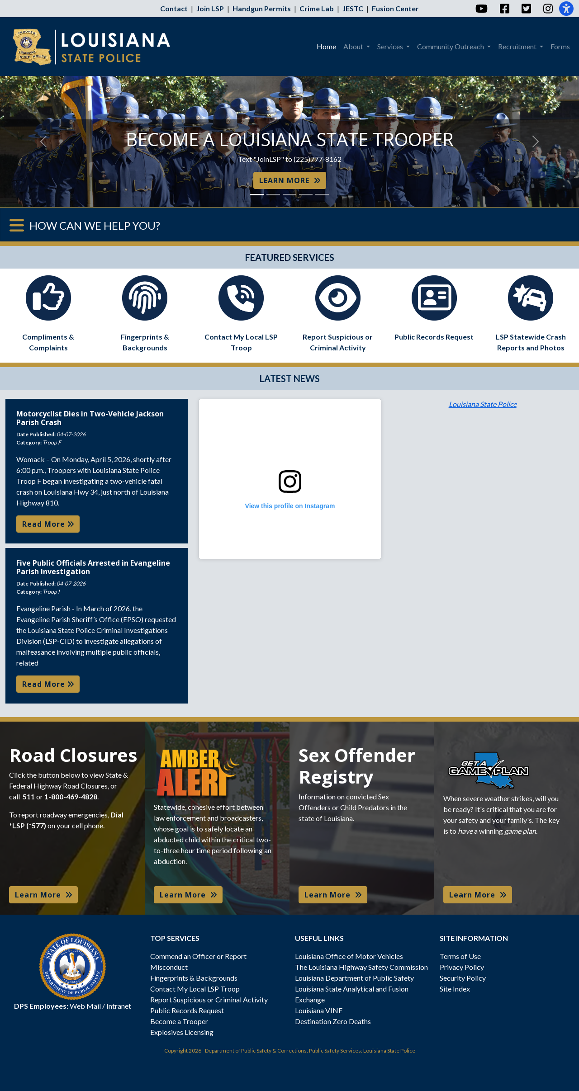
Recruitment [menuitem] (518, 46)
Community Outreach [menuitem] (451, 46)
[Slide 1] (257, 194)
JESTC (352, 8)
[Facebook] (504, 8)
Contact (174, 8)
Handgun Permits (262, 8)
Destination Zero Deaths (333, 1021)
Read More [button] (48, 524)
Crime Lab (316, 8)
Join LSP (210, 8)
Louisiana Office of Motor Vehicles (349, 956)
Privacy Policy (462, 967)
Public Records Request (187, 1010)
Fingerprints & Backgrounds (193, 977)
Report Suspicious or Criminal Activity (209, 999)
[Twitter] (526, 8)
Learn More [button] (43, 895)
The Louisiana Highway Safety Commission (361, 967)
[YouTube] (481, 8)
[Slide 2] (273, 194)
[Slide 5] (322, 194)
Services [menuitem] (390, 46)
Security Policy (463, 977)
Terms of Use (460, 956)
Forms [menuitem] (560, 46)
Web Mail (85, 1005)
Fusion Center (395, 8)
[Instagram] (547, 8)
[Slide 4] (306, 194)
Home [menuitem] (326, 46)
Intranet (118, 1005)
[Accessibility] (566, 8)
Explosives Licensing (182, 1032)
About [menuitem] (354, 46)
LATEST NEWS (290, 378)
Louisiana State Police (483, 404)
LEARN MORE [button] (289, 180)
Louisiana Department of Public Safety (354, 977)
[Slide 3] (289, 194)
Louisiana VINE (318, 1010)
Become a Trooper (179, 1021)
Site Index (455, 988)
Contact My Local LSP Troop (195, 988)
